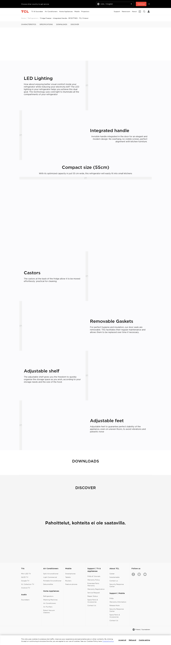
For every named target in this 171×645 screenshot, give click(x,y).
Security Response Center (116, 585)
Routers (68, 581)
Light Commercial (50, 577)
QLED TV (24, 577)
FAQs (111, 598)
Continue (141, 4)
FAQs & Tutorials (93, 576)
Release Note (114, 605)
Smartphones (70, 574)
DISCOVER (75, 24)
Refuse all (132, 640)
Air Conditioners (49, 603)
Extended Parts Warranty (93, 584)
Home (23, 18)
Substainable (114, 577)
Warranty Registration (96, 589)
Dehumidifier (48, 584)
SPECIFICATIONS (46, 24)
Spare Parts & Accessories (92, 601)
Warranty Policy (93, 580)
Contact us (113, 581)
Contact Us (91, 605)
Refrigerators (33, 18)
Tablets (68, 577)
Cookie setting (144, 640)
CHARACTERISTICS (28, 24)
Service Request (93, 593)
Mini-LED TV (26, 574)
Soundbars (25, 600)
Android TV (25, 588)
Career (112, 574)
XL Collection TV (27, 584)
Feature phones (71, 584)
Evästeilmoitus (108, 641)
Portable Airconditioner (52, 581)
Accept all (122, 640)
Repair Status (92, 596)
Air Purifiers (47, 607)
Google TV (25, 581)
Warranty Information (117, 602)
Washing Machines (50, 600)
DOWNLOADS (61, 24)
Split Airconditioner (50, 574)
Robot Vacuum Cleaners (49, 611)
